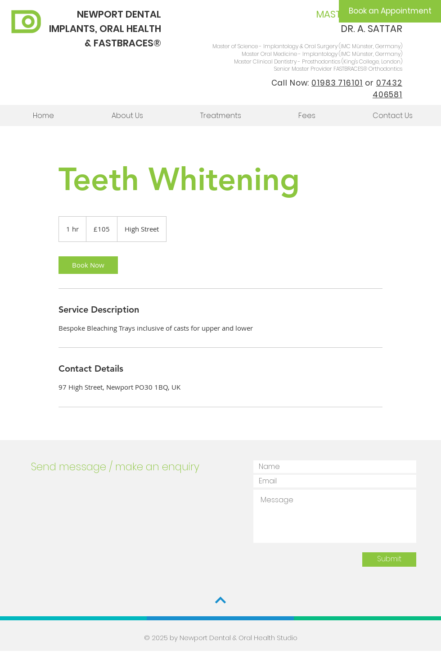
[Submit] (389, 559)
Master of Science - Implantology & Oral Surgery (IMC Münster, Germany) (307, 46)
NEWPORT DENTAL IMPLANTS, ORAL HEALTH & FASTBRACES (105, 29)
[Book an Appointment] (390, 11)
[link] (88, 265)
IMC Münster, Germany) (371, 54)
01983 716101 (337, 82)
